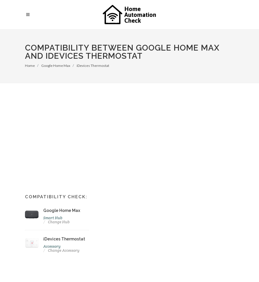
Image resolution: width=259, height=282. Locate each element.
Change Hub (59, 221)
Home (30, 65)
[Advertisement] (129, 126)
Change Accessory (64, 250)
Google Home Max (55, 65)
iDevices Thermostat (93, 65)
